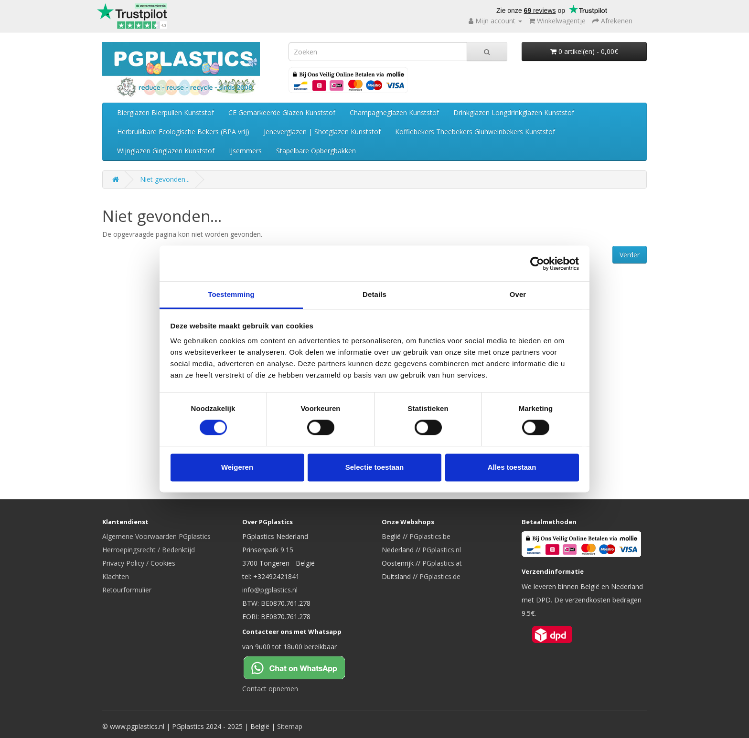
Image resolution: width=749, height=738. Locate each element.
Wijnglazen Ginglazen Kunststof (165, 150)
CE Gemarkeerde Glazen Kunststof (281, 112)
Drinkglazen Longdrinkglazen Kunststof (513, 112)
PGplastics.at (442, 563)
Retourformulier (126, 589)
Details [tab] (374, 294)
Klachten (115, 576)
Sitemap (289, 726)
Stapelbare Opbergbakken (316, 150)
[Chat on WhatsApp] (302, 666)
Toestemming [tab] (231, 294)
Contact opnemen (270, 688)
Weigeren (237, 467)
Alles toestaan (512, 467)
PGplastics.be (429, 536)
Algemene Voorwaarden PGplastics (156, 536)
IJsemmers (245, 150)
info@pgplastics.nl (270, 589)
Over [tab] (518, 294)
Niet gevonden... (165, 179)
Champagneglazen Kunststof (394, 112)
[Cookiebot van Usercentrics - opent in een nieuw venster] (537, 263)
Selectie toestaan (374, 467)
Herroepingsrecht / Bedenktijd (148, 549)
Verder (630, 254)
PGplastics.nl (441, 549)
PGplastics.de (439, 576)
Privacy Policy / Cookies (138, 563)
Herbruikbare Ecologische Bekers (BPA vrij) (183, 131)
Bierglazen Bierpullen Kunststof (165, 112)
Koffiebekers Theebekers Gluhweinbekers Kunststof (475, 131)
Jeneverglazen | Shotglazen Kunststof (322, 131)
